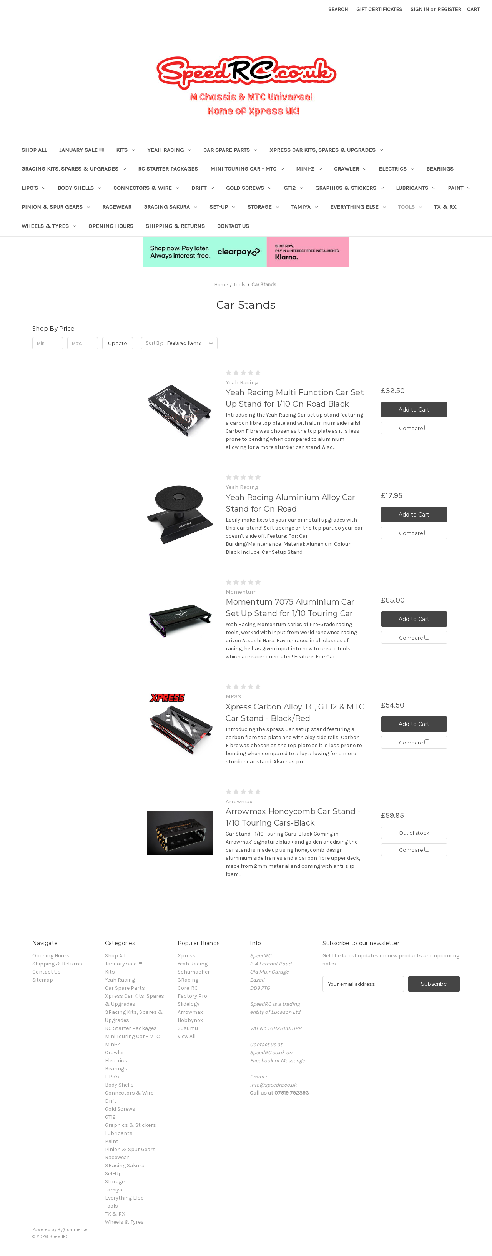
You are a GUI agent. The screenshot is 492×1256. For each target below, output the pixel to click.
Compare (414, 428)
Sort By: (154, 343)
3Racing (188, 980)
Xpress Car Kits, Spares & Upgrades (326, 149)
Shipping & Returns (175, 226)
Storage (263, 206)
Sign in (420, 9)
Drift (202, 187)
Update (117, 343)
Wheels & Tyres (49, 226)
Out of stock (414, 833)
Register (449, 9)
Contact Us (233, 226)
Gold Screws (248, 187)
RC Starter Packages (168, 168)
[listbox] (191, 343)
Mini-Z (309, 168)
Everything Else (358, 206)
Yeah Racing (169, 149)
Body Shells (79, 187)
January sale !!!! (81, 149)
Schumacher (194, 972)
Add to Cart (414, 409)
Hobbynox (190, 1020)
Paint (459, 187)
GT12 (293, 187)
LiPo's (33, 187)
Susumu (188, 1028)
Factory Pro (192, 996)
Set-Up (222, 206)
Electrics (396, 168)
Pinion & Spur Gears (56, 206)
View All (187, 1036)
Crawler (350, 168)
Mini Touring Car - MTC (247, 168)
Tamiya (304, 206)
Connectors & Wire (146, 187)
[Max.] (82, 343)
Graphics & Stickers (349, 187)
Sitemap (42, 980)
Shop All (34, 149)
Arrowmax (190, 1012)
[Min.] (47, 343)
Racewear (116, 206)
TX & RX (445, 206)
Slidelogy (188, 1004)
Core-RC (188, 988)
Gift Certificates (379, 9)
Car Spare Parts (230, 149)
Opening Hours (110, 226)
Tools (410, 206)
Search (338, 9)
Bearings (440, 168)
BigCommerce (73, 1229)
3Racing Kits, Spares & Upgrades (74, 168)
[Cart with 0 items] (473, 9)
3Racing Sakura (170, 206)
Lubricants (415, 187)
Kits (125, 149)
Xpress (187, 955)
